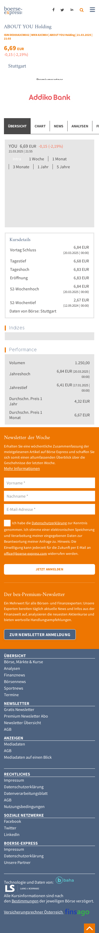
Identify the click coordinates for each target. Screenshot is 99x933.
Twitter (10, 827)
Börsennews (15, 681)
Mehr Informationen (22, 468)
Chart (40, 126)
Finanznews (14, 674)
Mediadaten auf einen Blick (28, 757)
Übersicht (17, 126)
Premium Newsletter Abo (26, 716)
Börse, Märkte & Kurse (23, 661)
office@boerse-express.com (25, 553)
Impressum (14, 780)
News (58, 126)
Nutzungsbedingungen (24, 806)
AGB (7, 729)
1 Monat (59, 158)
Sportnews (13, 688)
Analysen (80, 126)
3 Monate (21, 166)
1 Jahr (43, 166)
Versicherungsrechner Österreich (46, 912)
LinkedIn (12, 834)
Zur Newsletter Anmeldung (40, 634)
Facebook (12, 821)
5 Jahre (63, 166)
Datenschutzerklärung (49, 523)
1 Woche (36, 158)
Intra (17, 158)
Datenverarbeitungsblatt (26, 793)
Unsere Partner (17, 862)
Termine (11, 694)
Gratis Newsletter (19, 709)
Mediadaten (14, 744)
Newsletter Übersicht (22, 722)
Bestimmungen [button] (25, 900)
